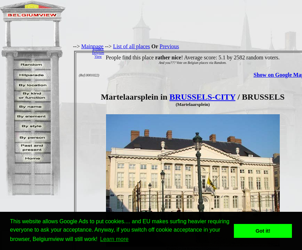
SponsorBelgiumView (98, 52)
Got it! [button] (263, 231)
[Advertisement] (205, 52)
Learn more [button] (114, 239)
